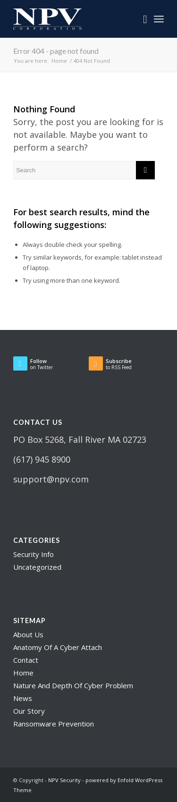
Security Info (33, 554)
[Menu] (159, 19)
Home (23, 672)
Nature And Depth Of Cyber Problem (73, 685)
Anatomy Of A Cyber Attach (57, 647)
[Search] (140, 19)
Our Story (29, 711)
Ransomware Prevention (53, 723)
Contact (25, 660)
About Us (28, 634)
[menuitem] (140, 19)
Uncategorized (37, 567)
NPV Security (64, 780)
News (22, 698)
